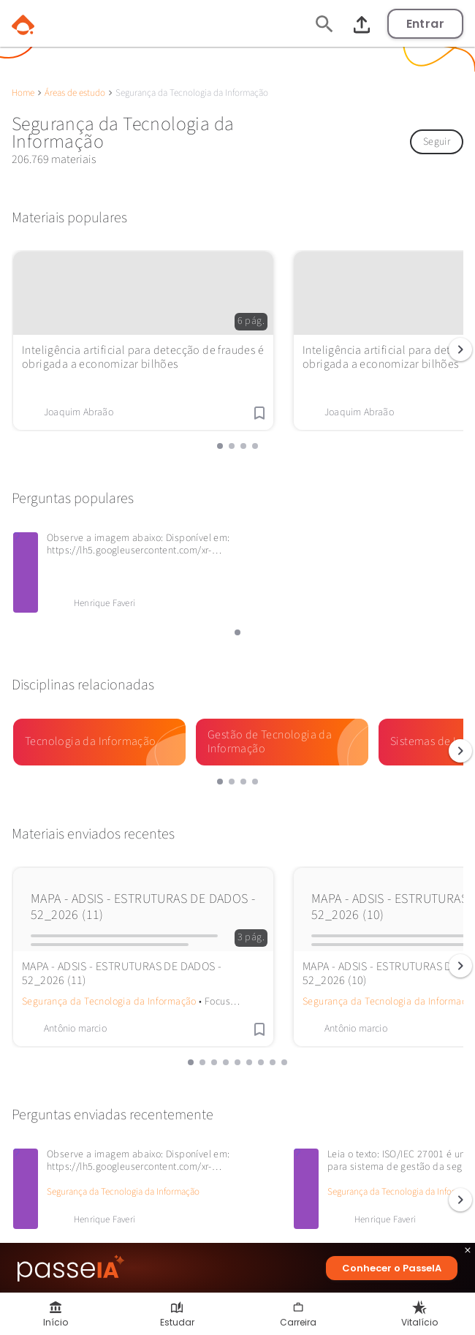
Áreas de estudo (75, 92)
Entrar (425, 23)
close (468, 1252)
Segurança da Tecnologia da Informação (109, 1001)
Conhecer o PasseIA (391, 1268)
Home (23, 92)
